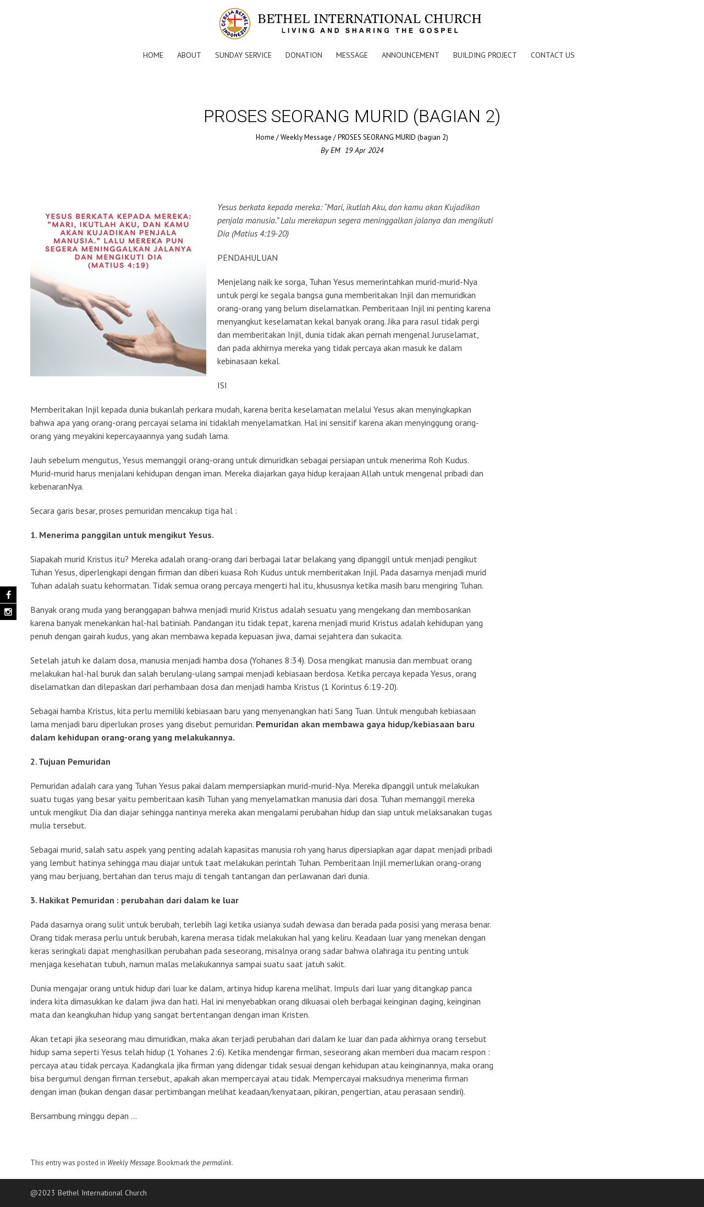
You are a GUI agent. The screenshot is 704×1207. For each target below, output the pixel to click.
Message (352, 55)
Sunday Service (243, 55)
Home (153, 55)
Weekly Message (306, 137)
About (189, 55)
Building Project (485, 55)
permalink (217, 1162)
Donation (303, 55)
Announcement (410, 55)
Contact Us (553, 55)
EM (335, 150)
